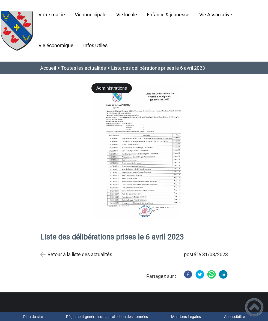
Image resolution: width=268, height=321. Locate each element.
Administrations (111, 88)
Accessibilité (234, 316)
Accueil (48, 68)
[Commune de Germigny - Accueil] (17, 31)
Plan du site (33, 316)
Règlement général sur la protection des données (107, 316)
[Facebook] (188, 274)
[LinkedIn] (223, 274)
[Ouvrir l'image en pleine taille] (139, 151)
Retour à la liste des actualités (79, 254)
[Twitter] (199, 274)
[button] (254, 307)
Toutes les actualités (83, 68)
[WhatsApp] (211, 274)
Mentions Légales (186, 316)
